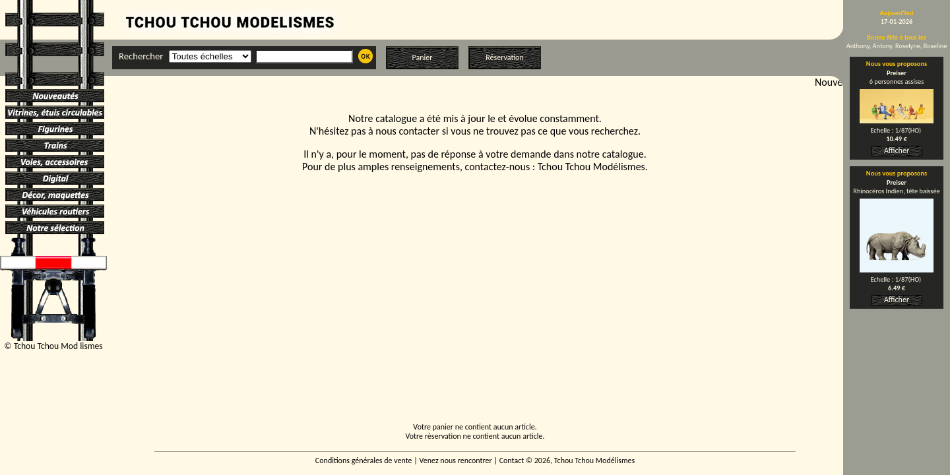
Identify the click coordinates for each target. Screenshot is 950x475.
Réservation (504, 57)
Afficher (896, 150)
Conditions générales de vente (363, 460)
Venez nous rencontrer (456, 460)
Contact (511, 460)
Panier (422, 57)
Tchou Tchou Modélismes (591, 166)
